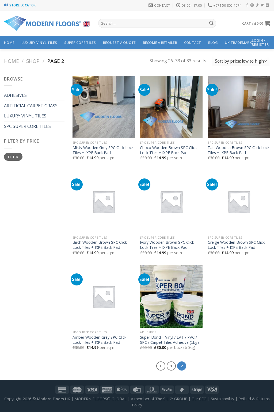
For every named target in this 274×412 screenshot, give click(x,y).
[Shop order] (241, 61)
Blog (213, 42)
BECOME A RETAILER (160, 42)
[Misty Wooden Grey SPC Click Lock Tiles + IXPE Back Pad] (104, 107)
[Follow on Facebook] (247, 5)
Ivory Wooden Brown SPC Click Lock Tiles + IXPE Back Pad (167, 245)
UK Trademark (238, 42)
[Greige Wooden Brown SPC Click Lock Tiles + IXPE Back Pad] (239, 201)
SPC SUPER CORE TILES (27, 126)
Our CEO (199, 398)
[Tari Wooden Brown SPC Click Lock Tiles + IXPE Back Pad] (239, 107)
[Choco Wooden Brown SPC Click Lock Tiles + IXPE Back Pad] (171, 107)
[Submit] (211, 23)
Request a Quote (119, 42)
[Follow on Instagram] (252, 5)
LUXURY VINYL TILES (39, 42)
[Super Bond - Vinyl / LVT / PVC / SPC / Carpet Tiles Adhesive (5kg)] (171, 296)
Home (11, 61)
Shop (33, 61)
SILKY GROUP (175, 398)
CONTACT (192, 42)
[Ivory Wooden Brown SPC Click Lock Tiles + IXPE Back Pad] (171, 201)
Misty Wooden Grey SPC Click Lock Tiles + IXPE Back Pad (103, 150)
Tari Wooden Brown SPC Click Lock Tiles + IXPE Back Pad (238, 150)
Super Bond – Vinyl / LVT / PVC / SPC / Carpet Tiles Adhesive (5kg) (169, 340)
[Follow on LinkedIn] (267, 5)
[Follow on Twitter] (262, 5)
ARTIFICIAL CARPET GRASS (31, 106)
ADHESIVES (15, 95)
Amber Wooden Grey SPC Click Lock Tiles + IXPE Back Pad (99, 340)
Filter (13, 157)
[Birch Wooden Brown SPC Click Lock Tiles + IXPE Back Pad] (104, 201)
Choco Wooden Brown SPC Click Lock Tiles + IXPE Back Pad (168, 150)
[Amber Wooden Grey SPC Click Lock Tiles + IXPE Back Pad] (104, 296)
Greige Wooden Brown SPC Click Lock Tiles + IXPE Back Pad (236, 245)
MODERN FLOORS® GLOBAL (100, 398)
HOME (9, 42)
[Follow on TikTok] (257, 5)
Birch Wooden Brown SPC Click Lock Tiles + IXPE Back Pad (100, 245)
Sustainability (222, 398)
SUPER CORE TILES (80, 42)
